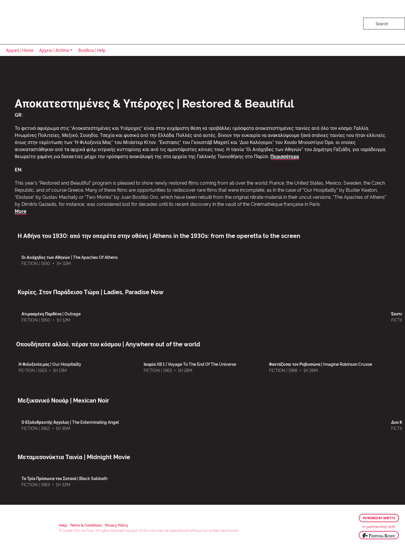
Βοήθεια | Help (91, 50)
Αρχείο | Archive (54, 50)
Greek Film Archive (30, 22)
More (20, 211)
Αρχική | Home (19, 50)
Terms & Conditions (86, 524)
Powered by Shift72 (379, 518)
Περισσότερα (284, 156)
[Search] (384, 23)
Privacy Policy (116, 524)
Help (63, 524)
